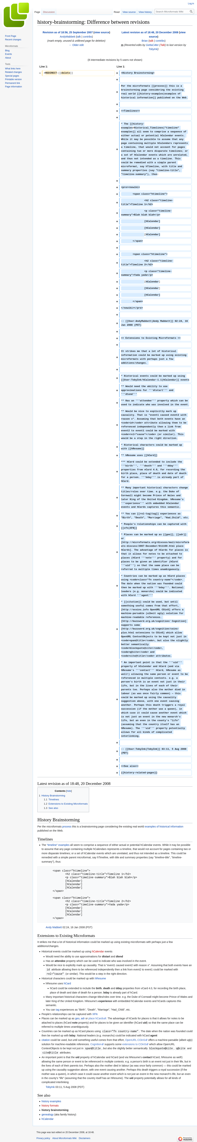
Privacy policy (43, 1137)
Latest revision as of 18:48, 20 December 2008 (150, 32)
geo (77, 1018)
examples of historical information (164, 826)
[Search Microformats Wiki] (174, 11)
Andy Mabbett (54, 927)
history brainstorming (54, 1109)
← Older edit (76, 45)
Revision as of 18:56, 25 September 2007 (68, 32)
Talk (162, 45)
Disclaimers (84, 1137)
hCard (67, 983)
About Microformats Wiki (64, 1137)
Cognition (95, 1043)
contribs (87, 36)
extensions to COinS (134, 1043)
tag (57, 1009)
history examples (51, 1100)
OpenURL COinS (135, 1039)
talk (79, 36)
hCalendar (98, 951)
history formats (50, 1104)
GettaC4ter (152, 45)
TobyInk (153, 49)
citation (45, 1039)
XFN (94, 1013)
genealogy (47, 1113)
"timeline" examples (58, 844)
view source (101, 32)
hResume (100, 978)
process (66, 826)
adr (83, 1018)
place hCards (96, 1018)
